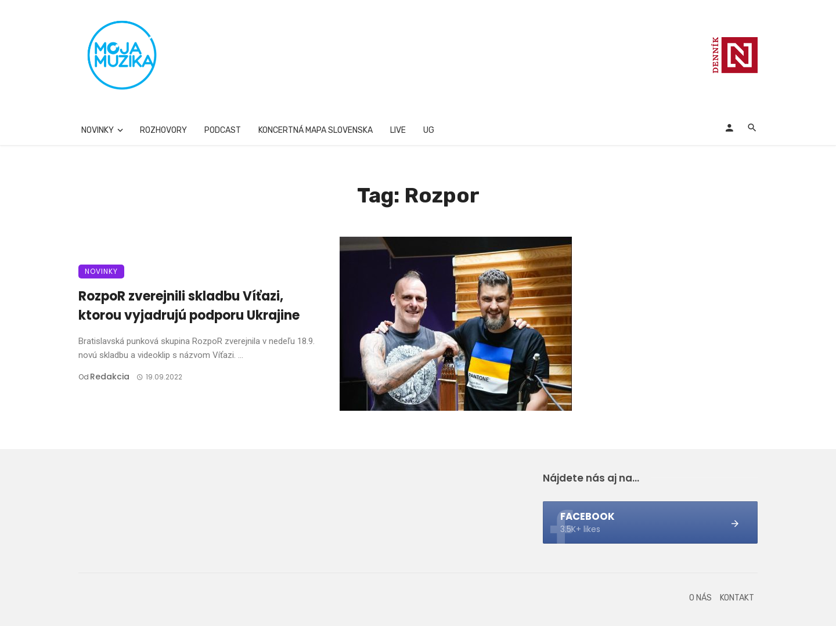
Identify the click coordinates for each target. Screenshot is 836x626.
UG (428, 130)
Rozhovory (163, 130)
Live (398, 130)
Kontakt (737, 598)
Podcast (222, 130)
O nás (700, 598)
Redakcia (109, 376)
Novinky (97, 130)
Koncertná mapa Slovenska (315, 130)
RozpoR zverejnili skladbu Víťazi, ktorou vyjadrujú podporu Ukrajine (189, 305)
